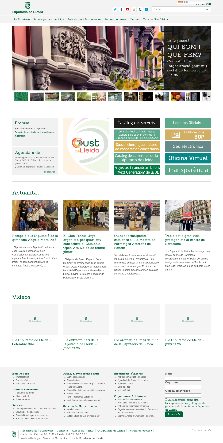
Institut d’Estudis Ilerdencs (130, 399)
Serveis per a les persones (84, 19)
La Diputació (22, 19)
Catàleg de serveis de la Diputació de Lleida (36, 408)
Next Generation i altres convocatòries (84, 400)
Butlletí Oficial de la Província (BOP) (83, 416)
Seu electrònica (23, 380)
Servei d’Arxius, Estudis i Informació (32, 418)
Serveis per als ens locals (27, 412)
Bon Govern (20, 373)
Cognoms (171, 382)
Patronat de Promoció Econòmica (133, 406)
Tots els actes (49, 172)
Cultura (135, 19)
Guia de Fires (124, 387)
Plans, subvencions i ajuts (81, 373)
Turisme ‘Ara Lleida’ (155, 19)
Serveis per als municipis (48, 19)
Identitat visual (73, 409)
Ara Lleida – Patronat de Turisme (133, 403)
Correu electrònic (177, 390)
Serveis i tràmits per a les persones (32, 415)
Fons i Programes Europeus (80, 397)
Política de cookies (140, 430)
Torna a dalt (201, 430)
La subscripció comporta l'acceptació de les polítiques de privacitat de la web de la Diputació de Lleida (187, 404)
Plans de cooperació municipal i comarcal (86, 383)
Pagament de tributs (25, 393)
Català (183, 2)
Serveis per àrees (115, 19)
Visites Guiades (125, 390)
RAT (91, 430)
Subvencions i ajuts (76, 377)
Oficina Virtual (22, 396)
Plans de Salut (73, 380)
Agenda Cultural (125, 383)
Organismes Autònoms (130, 396)
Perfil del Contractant (25, 383)
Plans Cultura (73, 393)
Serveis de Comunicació (80, 406)
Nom (168, 373)
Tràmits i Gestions (25, 389)
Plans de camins (74, 387)
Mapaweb (46, 430)
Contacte (203, 4)
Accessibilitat (28, 430)
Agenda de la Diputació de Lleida (133, 380)
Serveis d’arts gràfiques (78, 412)
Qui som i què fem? (111, 58)
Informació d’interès (128, 373)
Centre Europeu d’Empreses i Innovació (136, 416)
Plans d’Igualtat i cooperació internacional (86, 390)
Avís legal (78, 430)
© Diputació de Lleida (111, 430)
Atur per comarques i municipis (132, 377)
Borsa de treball (23, 399)
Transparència (22, 377)
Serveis (17, 405)
